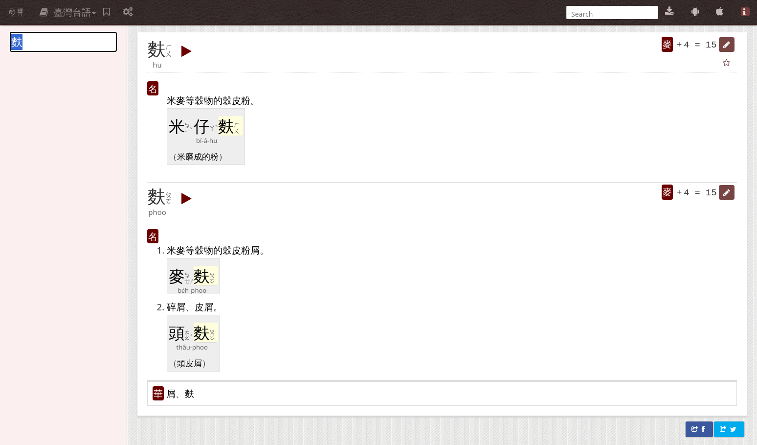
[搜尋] (611, 14)
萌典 (16, 12)
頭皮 (185, 363)
